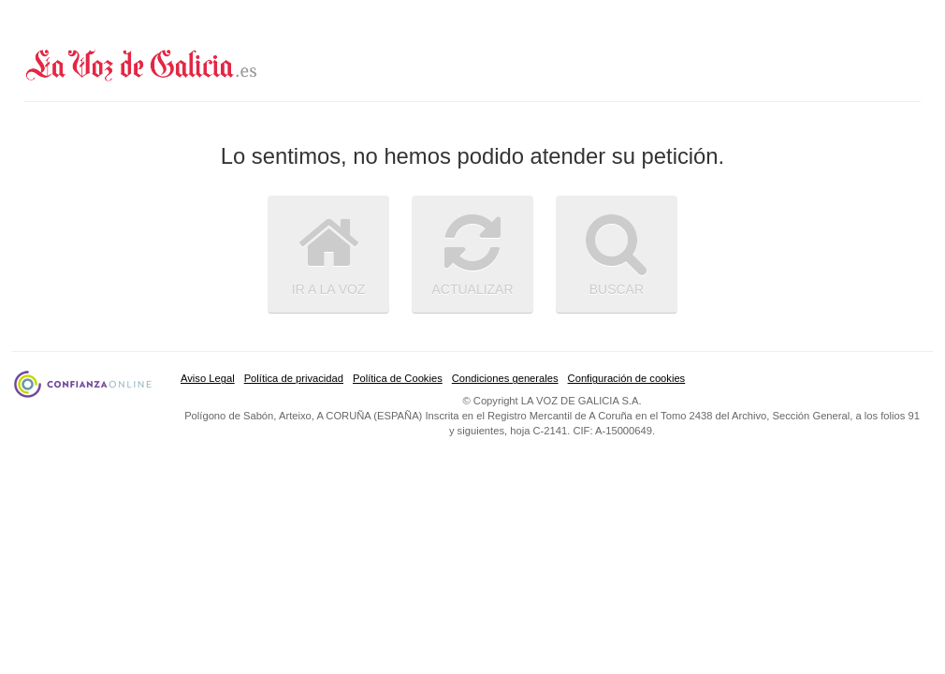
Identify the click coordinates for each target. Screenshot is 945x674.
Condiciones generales (505, 378)
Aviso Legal (208, 378)
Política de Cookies (398, 378)
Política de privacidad (293, 378)
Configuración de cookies (627, 378)
